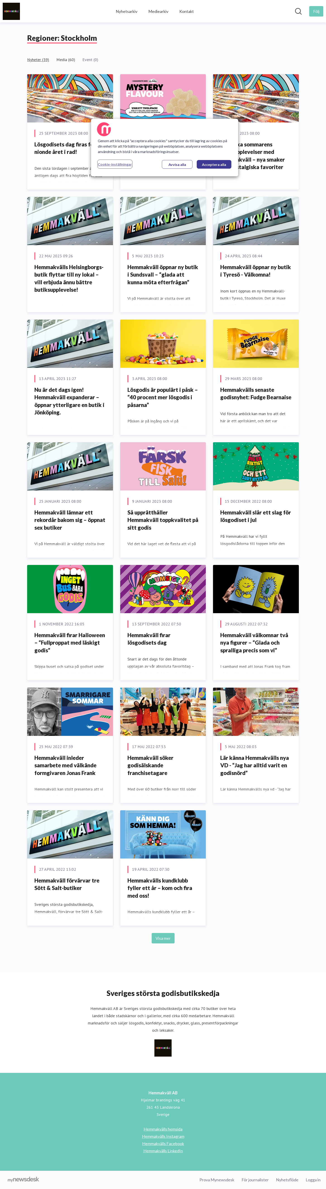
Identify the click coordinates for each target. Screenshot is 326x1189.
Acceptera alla (214, 164)
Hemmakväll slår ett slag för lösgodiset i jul (255, 516)
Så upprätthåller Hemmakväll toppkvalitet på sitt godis (162, 520)
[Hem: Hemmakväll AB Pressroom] (11, 11)
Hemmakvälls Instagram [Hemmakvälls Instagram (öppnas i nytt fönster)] (163, 1136)
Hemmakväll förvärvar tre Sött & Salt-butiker (66, 884)
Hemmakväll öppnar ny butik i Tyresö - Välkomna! (255, 271)
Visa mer (163, 938)
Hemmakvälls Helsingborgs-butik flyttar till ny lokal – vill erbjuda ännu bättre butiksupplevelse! (68, 278)
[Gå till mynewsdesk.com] (23, 1180)
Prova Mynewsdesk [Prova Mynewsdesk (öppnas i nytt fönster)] (216, 1179)
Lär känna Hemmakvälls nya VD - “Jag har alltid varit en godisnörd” (254, 765)
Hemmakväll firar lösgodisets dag (148, 639)
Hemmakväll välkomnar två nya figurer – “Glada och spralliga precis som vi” (254, 642)
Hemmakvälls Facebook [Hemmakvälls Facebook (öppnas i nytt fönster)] (163, 1143)
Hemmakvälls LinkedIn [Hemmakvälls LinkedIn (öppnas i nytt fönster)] (163, 1150)
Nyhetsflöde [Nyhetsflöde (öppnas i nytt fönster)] (287, 1179)
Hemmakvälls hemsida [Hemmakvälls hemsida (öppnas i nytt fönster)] (163, 1129)
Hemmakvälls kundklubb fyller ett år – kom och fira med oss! (159, 888)
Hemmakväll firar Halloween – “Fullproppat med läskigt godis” (69, 642)
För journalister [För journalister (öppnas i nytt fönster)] (255, 1179)
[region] (164, 147)
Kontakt (186, 11)
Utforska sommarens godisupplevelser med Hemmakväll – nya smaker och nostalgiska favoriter (252, 155)
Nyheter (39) (38, 59)
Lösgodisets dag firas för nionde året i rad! (65, 148)
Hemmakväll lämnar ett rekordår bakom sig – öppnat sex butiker (69, 520)
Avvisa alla (177, 164)
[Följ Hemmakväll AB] (316, 11)
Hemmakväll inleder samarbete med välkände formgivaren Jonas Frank (65, 765)
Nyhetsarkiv (126, 11)
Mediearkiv (158, 11)
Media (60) (65, 59)
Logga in (313, 1179)
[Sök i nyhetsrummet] (298, 11)
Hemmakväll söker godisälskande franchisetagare (150, 765)
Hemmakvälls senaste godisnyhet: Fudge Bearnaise (255, 393)
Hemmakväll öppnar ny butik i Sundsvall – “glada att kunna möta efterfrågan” (162, 274)
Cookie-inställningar (115, 164)
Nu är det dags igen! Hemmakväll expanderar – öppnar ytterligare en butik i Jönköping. (69, 401)
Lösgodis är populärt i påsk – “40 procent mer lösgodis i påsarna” (162, 397)
